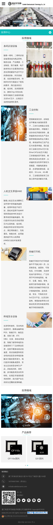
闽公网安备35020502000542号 (16, 516)
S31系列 (39, 458)
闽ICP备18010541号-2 (26, 522)
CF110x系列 (13, 458)
